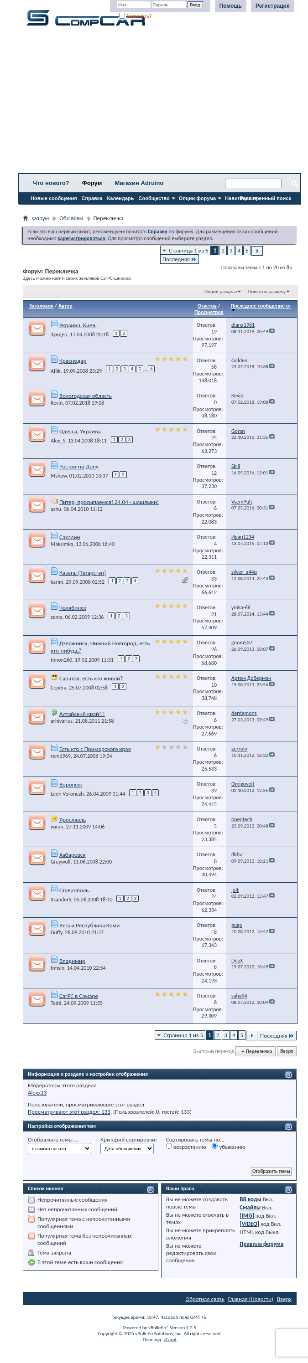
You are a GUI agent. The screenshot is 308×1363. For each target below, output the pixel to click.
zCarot (170, 1339)
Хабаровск (72, 854)
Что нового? (51, 183)
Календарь (120, 198)
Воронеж (70, 784)
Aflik (56, 371)
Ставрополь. (74, 890)
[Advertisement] (159, 102)
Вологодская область (85, 395)
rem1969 (61, 756)
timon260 (61, 660)
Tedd (56, 1003)
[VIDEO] (249, 1223)
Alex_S (58, 440)
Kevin (57, 403)
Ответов (207, 306)
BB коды (250, 1199)
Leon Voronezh (67, 794)
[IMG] (247, 1215)
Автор (65, 306)
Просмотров (209, 312)
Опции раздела (220, 291)
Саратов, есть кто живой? (91, 678)
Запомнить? (135, 16)
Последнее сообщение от (260, 307)
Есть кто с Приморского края (95, 749)
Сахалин (69, 537)
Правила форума (261, 1243)
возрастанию (186, 1146)
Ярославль (72, 819)
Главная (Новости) (250, 1299)
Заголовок (41, 306)
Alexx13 (37, 1092)
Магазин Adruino (139, 183)
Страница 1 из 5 (189, 250)
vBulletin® (158, 1328)
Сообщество (154, 198)
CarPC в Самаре (78, 996)
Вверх (286, 1051)
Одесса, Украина (80, 431)
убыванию (228, 1146)
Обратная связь (205, 1299)
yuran (57, 826)
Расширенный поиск (265, 198)
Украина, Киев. (78, 325)
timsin (57, 968)
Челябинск (72, 607)
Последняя (179, 259)
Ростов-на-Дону (79, 466)
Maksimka (62, 544)
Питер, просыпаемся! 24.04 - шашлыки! (109, 502)
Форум (92, 183)
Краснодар (72, 360)
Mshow (59, 476)
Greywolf (60, 862)
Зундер (59, 334)
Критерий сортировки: (128, 1139)
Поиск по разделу (267, 291)
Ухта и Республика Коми (89, 925)
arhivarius (62, 721)
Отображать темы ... (53, 1139)
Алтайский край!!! (82, 713)
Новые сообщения (54, 198)
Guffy (57, 932)
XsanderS (61, 899)
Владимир (72, 960)
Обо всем (71, 218)
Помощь (230, 6)
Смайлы (250, 1207)
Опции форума (197, 198)
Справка (92, 198)
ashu (56, 509)
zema (57, 617)
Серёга (59, 687)
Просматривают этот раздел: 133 (69, 1111)
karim (57, 582)
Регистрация (273, 6)
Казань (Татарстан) (82, 572)
